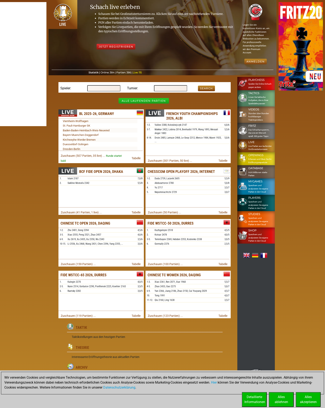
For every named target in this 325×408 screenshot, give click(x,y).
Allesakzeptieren (308, 399)
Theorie (82, 347)
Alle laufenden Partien (144, 100)
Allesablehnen (281, 399)
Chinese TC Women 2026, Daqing (174, 275)
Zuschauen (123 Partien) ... (165, 315)
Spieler (65, 88)
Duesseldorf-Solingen (75, 144)
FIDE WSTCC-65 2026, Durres (84, 275)
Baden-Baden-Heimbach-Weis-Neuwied (86, 130)
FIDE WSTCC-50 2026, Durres (171, 223)
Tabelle (136, 158)
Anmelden (255, 61)
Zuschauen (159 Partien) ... (78, 264)
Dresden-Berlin (71, 149)
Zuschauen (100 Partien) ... (165, 264)
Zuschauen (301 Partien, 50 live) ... (170, 160)
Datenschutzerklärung (119, 387)
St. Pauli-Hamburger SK (76, 125)
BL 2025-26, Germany (96, 113)
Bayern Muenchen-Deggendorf (81, 134)
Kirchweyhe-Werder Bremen (79, 139)
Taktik (81, 327)
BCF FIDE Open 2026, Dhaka (101, 171)
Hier (214, 382)
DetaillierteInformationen (254, 399)
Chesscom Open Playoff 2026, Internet (181, 171)
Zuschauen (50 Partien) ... (164, 212)
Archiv (81, 367)
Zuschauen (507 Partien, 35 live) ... (83, 155)
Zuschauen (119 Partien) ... (78, 315)
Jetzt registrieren (116, 46)
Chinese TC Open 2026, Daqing (85, 223)
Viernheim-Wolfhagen (75, 121)
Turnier (132, 88)
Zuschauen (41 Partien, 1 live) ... (81, 212)
